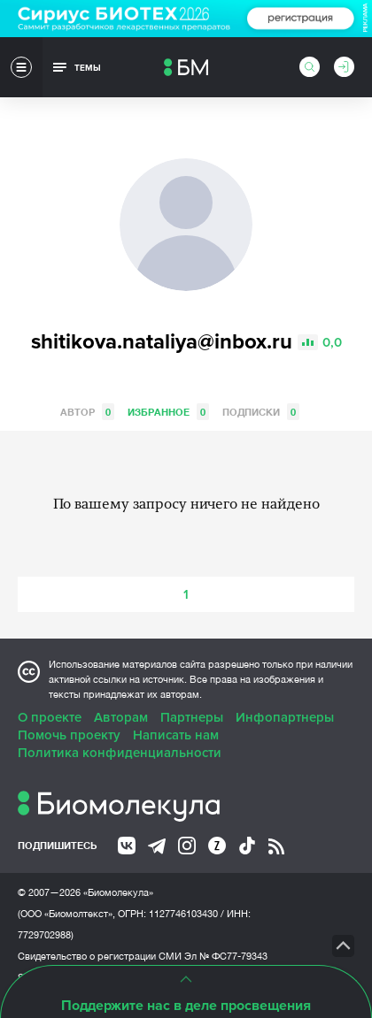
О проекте (49, 717)
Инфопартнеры (285, 717)
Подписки (260, 411)
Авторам (121, 717)
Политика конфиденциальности (119, 753)
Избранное (168, 411)
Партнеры (191, 717)
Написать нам (176, 735)
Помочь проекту (69, 735)
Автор (87, 411)
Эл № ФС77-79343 (225, 956)
